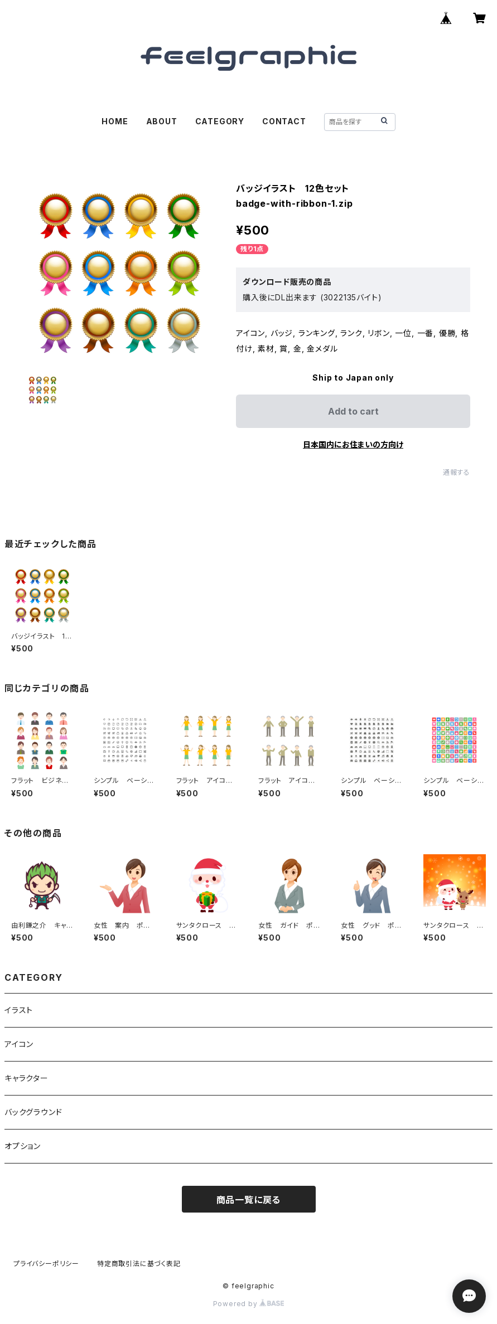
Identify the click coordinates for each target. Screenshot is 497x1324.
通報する (456, 472)
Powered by (248, 1303)
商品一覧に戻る (248, 1199)
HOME (115, 121)
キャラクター (26, 1078)
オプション (22, 1146)
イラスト (18, 1010)
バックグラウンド (33, 1112)
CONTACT (284, 121)
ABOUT (161, 121)
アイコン (18, 1044)
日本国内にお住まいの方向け (353, 444)
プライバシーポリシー (46, 1263)
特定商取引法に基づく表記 (139, 1263)
